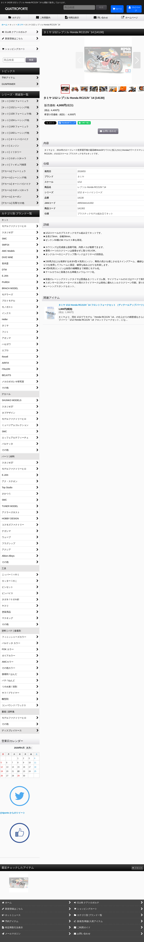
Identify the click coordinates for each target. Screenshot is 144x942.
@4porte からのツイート (12, 813)
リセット (137, 867)
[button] (79, 60)
